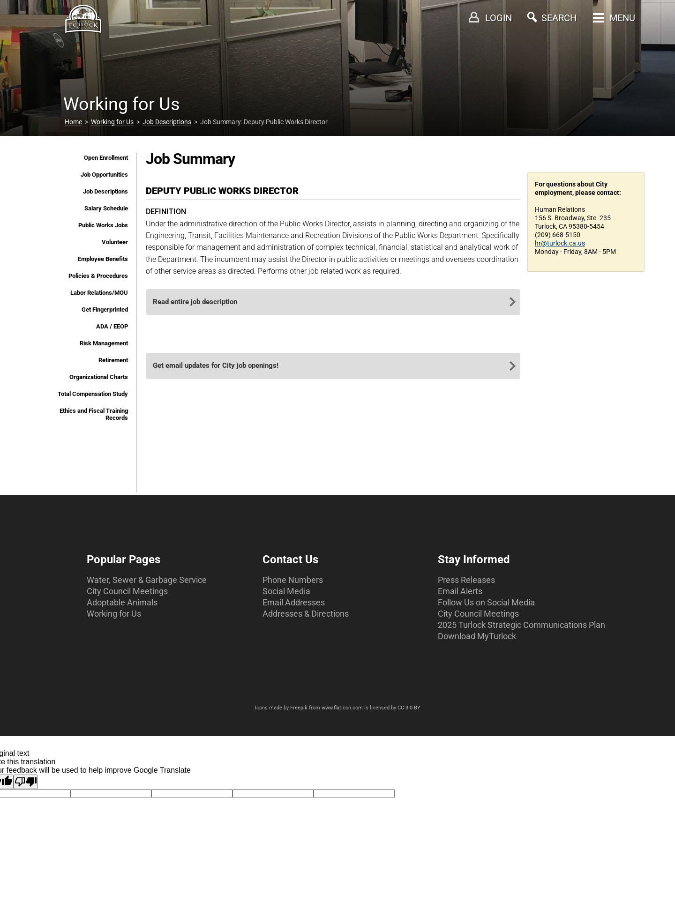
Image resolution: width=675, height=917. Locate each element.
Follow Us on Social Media (486, 602)
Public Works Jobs (103, 225)
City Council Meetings (127, 591)
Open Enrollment (106, 157)
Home (73, 122)
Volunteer (115, 242)
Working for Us (112, 122)
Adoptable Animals (122, 602)
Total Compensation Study (93, 393)
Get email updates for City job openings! (215, 365)
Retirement (113, 360)
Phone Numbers (292, 580)
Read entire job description (195, 302)
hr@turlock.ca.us (560, 243)
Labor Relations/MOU (99, 292)
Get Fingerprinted (105, 309)
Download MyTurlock (477, 636)
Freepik (299, 708)
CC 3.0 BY (409, 708)
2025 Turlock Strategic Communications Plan (521, 625)
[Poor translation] (26, 782)
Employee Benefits (103, 258)
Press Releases (466, 580)
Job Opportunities (104, 174)
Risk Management (104, 343)
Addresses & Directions (305, 614)
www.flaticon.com (342, 708)
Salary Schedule (106, 208)
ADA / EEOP (112, 326)
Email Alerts (460, 591)
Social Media (286, 591)
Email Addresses (293, 602)
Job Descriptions (166, 122)
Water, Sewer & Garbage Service (147, 580)
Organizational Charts (98, 376)
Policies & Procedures (98, 275)
